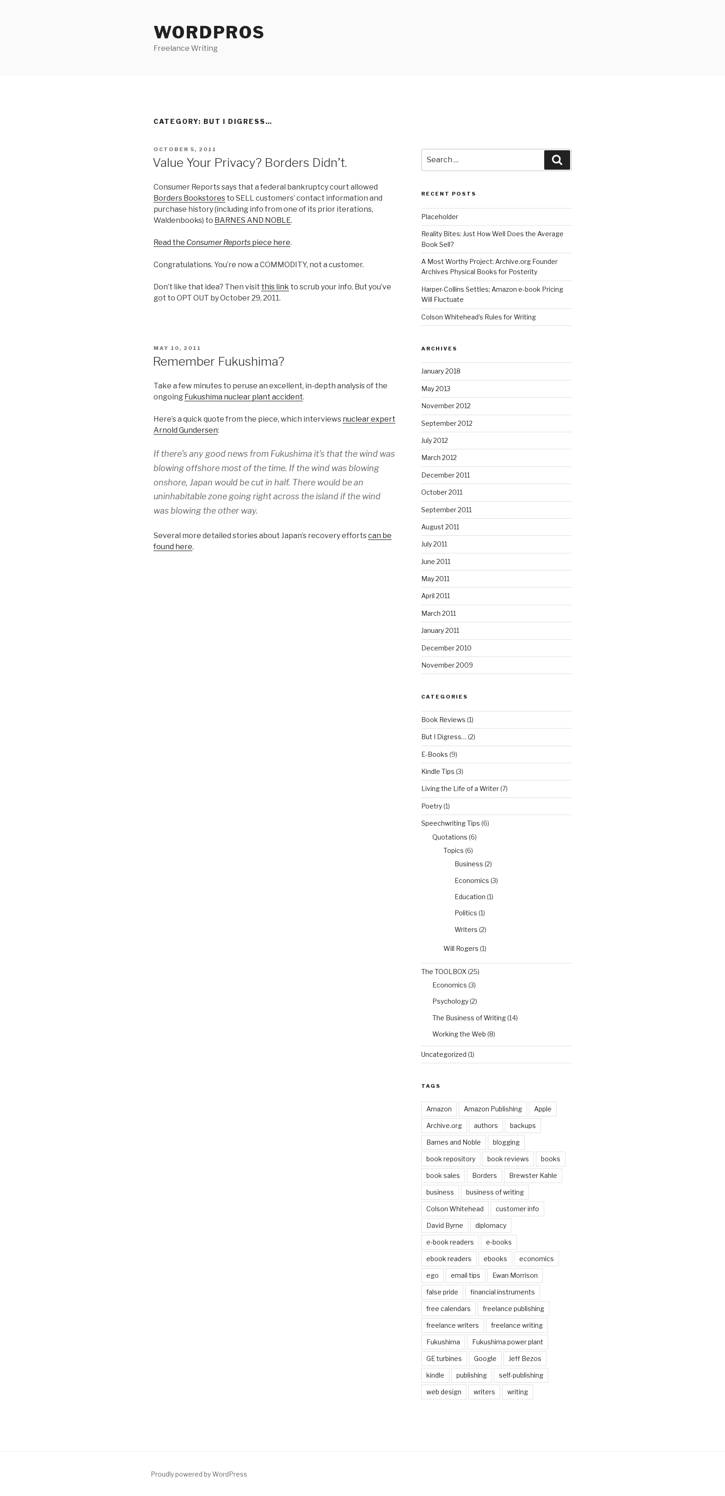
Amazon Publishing (493, 1109)
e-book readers (450, 1242)
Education (470, 897)
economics (536, 1259)
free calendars (448, 1308)
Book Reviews (443, 719)
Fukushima (443, 1342)
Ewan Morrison (515, 1275)
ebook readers (449, 1259)
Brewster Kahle (533, 1175)
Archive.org (444, 1125)
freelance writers (452, 1325)
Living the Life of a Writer (460, 788)
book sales (443, 1175)
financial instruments (502, 1292)
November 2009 (447, 665)
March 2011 (438, 613)
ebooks (495, 1259)
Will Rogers (461, 948)
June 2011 (435, 561)
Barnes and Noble (453, 1142)
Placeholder (439, 217)
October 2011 (441, 492)
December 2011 (445, 475)
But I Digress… (444, 737)
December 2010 (446, 648)
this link (275, 286)
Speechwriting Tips (450, 823)
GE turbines (444, 1358)
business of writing (495, 1192)
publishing (471, 1375)
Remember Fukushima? (218, 361)
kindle (435, 1375)
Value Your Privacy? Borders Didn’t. (250, 162)
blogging (506, 1142)
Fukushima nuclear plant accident (243, 396)
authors (486, 1125)
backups (523, 1125)
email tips (465, 1275)
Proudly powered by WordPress (199, 1474)
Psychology (450, 1001)
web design (443, 1392)
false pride (442, 1292)
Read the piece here (222, 242)
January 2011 (440, 630)
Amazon (439, 1109)
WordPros (209, 32)
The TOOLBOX (444, 971)
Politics (466, 913)
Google (485, 1358)
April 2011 (435, 596)
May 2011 (435, 578)
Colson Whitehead (455, 1209)
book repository (450, 1159)
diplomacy (490, 1225)
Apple (543, 1109)
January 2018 (441, 371)
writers (484, 1392)
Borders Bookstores (189, 198)
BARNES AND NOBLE (253, 220)
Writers (466, 929)
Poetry (431, 806)
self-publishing (521, 1375)
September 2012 (447, 423)
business (440, 1192)
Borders (484, 1175)
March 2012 (439, 457)
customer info (517, 1209)
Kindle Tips (438, 771)
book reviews (508, 1159)
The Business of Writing (469, 1018)
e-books (499, 1242)
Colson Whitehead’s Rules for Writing (478, 317)
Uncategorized (444, 1054)
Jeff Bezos (525, 1358)
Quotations (449, 837)
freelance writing (517, 1325)
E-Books (434, 754)
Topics (453, 850)
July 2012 (434, 440)
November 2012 (446, 406)
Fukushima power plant (507, 1342)
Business (469, 864)
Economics (472, 880)
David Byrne (444, 1225)
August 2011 (440, 527)
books (550, 1159)
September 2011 (446, 510)
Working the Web (459, 1034)
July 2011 (434, 544)
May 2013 (435, 388)
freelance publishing (513, 1308)
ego (432, 1275)
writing (517, 1392)
